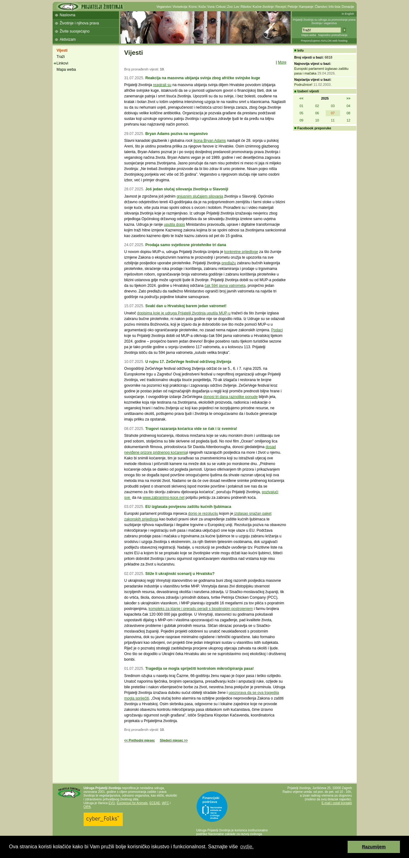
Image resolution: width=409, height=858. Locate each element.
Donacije (348, 6)
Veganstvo (164, 6)
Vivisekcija (180, 6)
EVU (112, 803)
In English (348, 13)
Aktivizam (68, 39)
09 (301, 120)
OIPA (87, 807)
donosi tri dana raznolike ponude (230, 397)
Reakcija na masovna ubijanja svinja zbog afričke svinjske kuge (202, 78)
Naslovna (67, 15)
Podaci (277, 330)
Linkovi (62, 63)
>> (348, 98)
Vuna (211, 6)
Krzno (193, 6)
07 (332, 113)
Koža (202, 6)
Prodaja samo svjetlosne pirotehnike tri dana (185, 245)
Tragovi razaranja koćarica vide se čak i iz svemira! (191, 428)
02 (317, 106)
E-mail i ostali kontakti (337, 803)
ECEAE (154, 803)
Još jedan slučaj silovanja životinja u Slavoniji (186, 189)
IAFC (165, 803)
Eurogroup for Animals (132, 803)
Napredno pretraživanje (333, 35)
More (282, 62)
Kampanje (306, 6)
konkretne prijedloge (241, 252)
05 (301, 113)
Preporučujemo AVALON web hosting (324, 40)
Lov (236, 6)
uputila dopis (174, 224)
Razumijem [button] (374, 846)
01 (301, 106)
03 (332, 106)
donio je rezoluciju (203, 513)
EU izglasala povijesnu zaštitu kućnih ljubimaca (188, 506)
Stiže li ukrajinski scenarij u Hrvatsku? (180, 573)
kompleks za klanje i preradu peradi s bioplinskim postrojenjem (201, 609)
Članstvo (321, 6)
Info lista (334, 6)
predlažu (228, 263)
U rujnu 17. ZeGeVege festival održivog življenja (188, 361)
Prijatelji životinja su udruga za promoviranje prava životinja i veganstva (324, 21)
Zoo (229, 6)
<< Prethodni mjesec (139, 740)
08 (348, 113)
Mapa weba (308, 35)
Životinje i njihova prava (79, 23)
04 (348, 106)
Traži (61, 56)
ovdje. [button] (247, 846)
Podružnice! (303, 84)
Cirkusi (221, 6)
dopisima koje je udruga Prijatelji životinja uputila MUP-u (183, 313)
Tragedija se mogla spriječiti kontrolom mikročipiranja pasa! (199, 668)
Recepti (280, 6)
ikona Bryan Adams (210, 140)
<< (301, 98)
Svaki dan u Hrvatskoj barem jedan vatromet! (185, 306)
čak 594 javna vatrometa (225, 285)
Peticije (292, 6)
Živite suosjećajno (75, 31)
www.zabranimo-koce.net (163, 497)
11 (332, 120)
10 (317, 120)
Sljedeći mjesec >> (174, 740)
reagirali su (162, 85)
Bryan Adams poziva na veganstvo (176, 134)
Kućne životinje (263, 6)
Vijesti (62, 50)
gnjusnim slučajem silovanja (200, 196)
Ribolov (246, 6)
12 (348, 120)
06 (317, 113)
